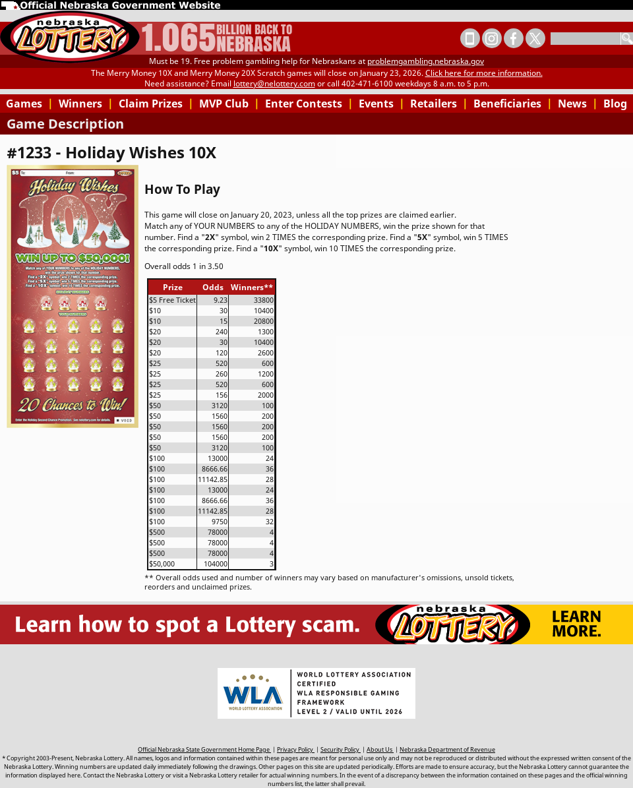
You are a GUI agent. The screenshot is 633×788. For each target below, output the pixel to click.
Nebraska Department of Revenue (447, 749)
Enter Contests (309, 103)
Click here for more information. (484, 72)
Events (382, 103)
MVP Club (229, 103)
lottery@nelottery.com (274, 83)
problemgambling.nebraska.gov (425, 61)
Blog (615, 103)
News (578, 103)
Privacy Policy (296, 749)
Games (29, 103)
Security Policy (340, 749)
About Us (380, 749)
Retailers (439, 103)
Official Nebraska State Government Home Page (204, 749)
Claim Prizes (156, 103)
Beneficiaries (513, 103)
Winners (86, 103)
